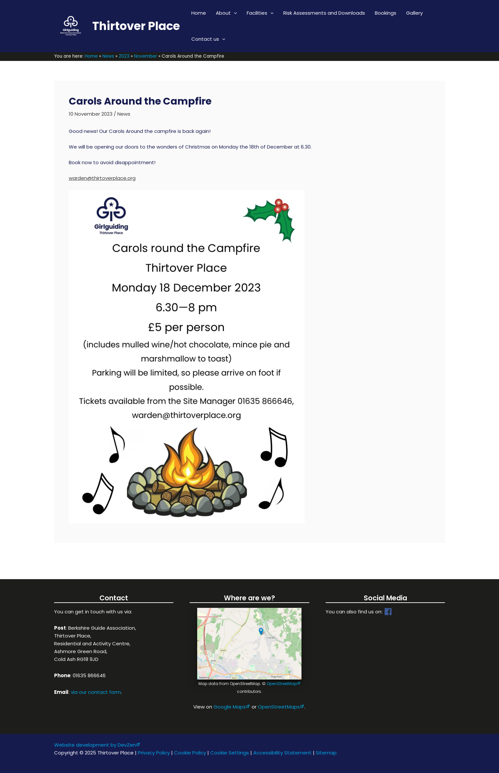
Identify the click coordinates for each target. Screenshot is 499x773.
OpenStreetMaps (279, 706)
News (123, 113)
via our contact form (96, 692)
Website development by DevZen (95, 744)
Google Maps (229, 706)
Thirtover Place (136, 26)
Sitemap (326, 752)
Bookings (385, 12)
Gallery (414, 12)
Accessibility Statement (282, 752)
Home (198, 12)
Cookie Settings (229, 752)
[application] (234, 13)
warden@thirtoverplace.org (102, 178)
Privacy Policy (154, 752)
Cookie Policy (190, 752)
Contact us (208, 39)
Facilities (260, 13)
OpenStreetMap (282, 683)
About (226, 13)
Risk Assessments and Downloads (324, 12)
